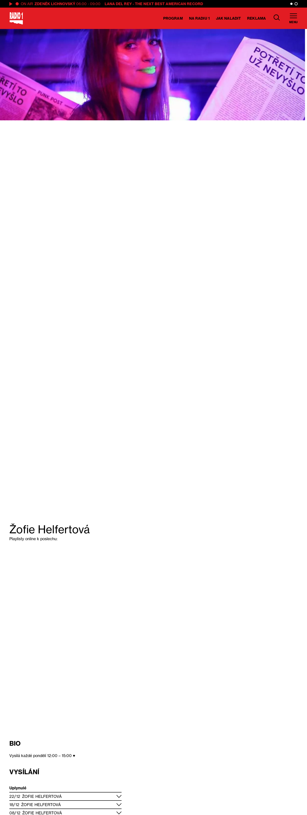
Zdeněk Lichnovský (55, 4)
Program (173, 18)
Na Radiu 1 (199, 18)
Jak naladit (228, 18)
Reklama (256, 18)
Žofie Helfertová (42, 796)
